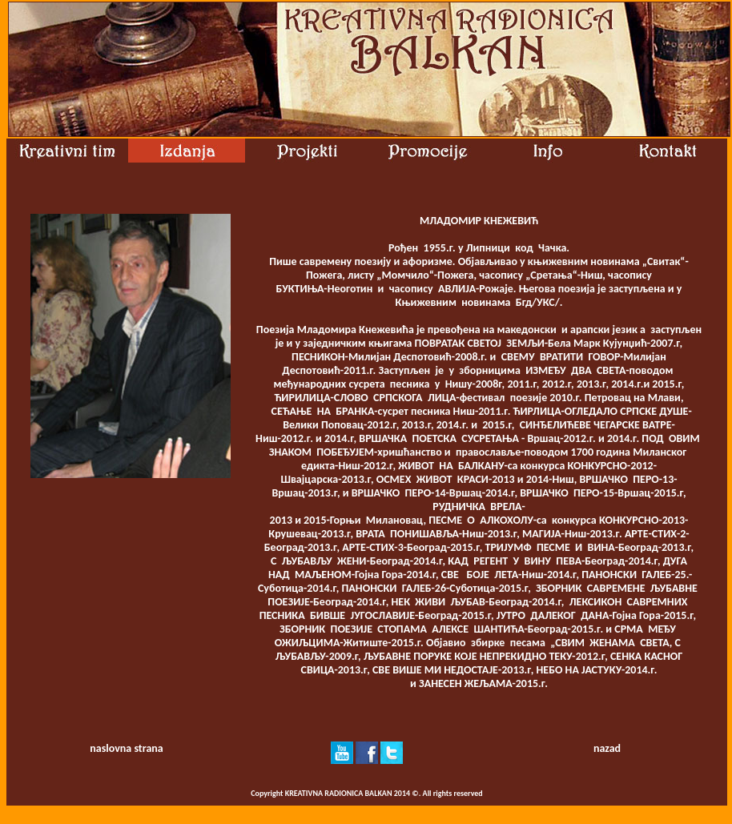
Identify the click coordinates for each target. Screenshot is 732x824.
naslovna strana (126, 748)
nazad (607, 748)
